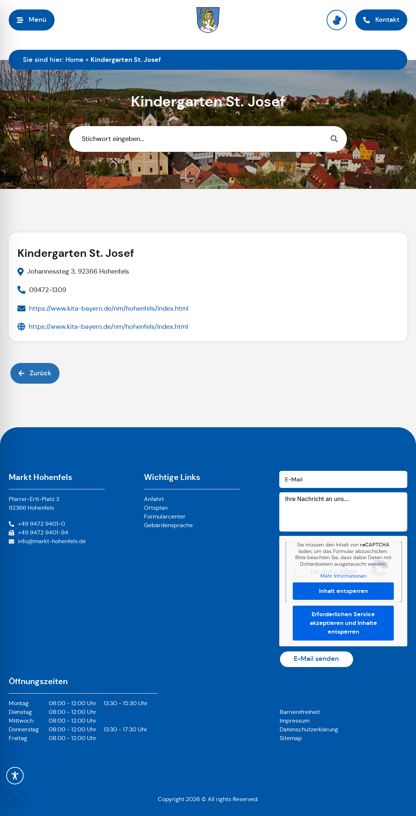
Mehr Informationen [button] (343, 576)
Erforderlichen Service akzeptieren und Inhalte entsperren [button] (343, 622)
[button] (16, 800)
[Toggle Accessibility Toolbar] (14, 775)
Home (74, 60)
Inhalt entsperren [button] (343, 591)
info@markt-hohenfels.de (52, 541)
